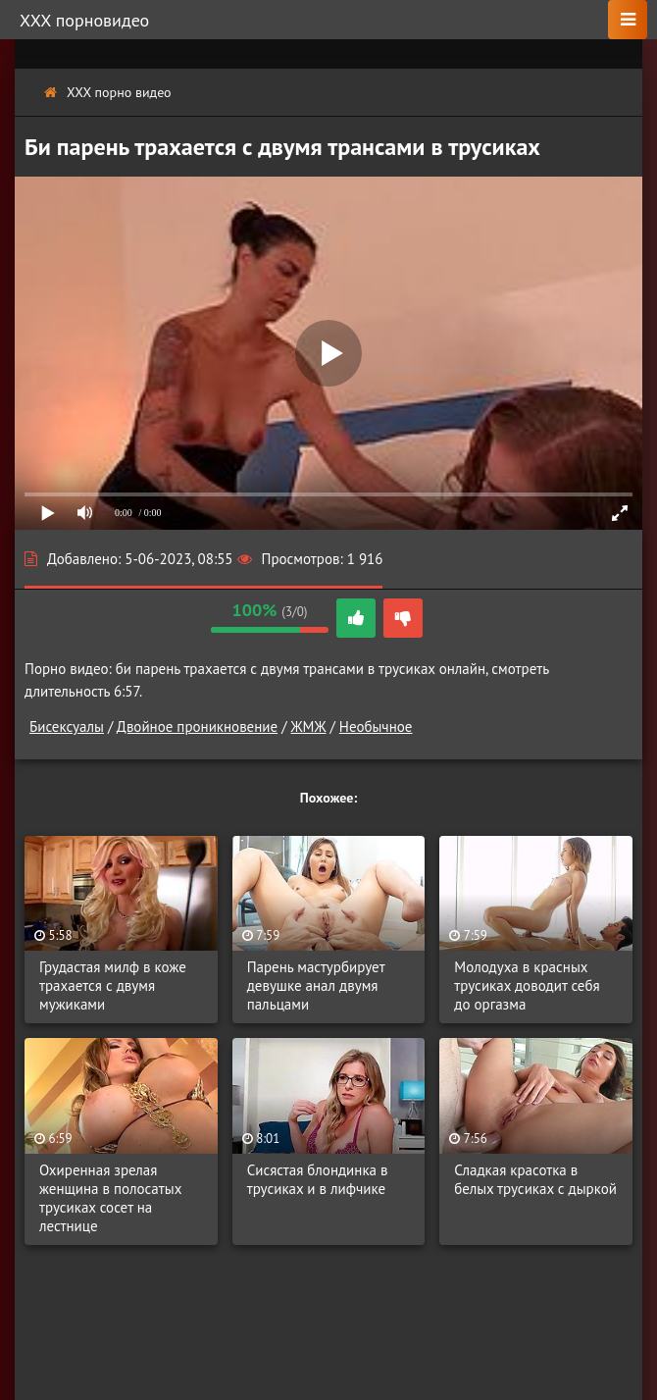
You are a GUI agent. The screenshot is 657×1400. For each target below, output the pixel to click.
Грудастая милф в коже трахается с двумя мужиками (112, 985)
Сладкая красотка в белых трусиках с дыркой (535, 1179)
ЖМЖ (308, 726)
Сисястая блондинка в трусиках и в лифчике (317, 1179)
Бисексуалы (66, 726)
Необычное (376, 726)
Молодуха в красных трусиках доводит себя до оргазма (526, 985)
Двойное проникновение (197, 726)
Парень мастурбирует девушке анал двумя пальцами (316, 985)
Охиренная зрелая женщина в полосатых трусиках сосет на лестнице (110, 1198)
